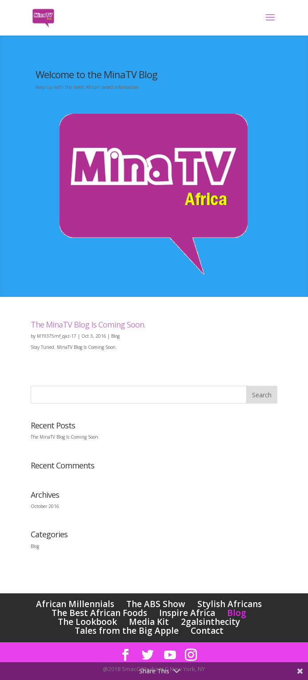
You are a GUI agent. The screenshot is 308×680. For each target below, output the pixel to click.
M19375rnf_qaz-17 (56, 336)
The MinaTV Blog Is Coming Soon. (88, 324)
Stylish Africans (229, 604)
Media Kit (149, 622)
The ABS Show (155, 604)
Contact (207, 630)
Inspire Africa (187, 613)
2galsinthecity (210, 622)
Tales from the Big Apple (127, 630)
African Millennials (75, 604)
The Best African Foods (99, 613)
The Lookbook (87, 622)
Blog (115, 336)
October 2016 (45, 506)
